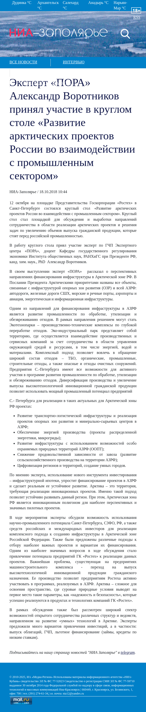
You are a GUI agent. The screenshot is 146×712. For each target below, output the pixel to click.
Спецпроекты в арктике (48, 83)
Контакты (110, 83)
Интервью (73, 62)
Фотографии (35, 72)
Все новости (23, 62)
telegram (128, 652)
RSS (136, 17)
